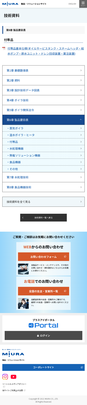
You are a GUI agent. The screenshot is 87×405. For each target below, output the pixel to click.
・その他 (12, 169)
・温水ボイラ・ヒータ (21, 135)
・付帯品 (12, 142)
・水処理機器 (15, 148)
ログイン (45, 335)
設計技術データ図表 (23, 90)
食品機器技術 (19, 187)
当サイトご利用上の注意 (12, 390)
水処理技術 (17, 177)
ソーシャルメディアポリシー (14, 384)
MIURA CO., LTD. (51, 398)
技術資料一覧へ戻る (43, 217)
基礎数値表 (17, 70)
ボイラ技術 (17, 100)
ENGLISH (72, 3)
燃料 (13, 80)
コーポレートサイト (43, 367)
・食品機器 (14, 162)
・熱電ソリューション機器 (23, 155)
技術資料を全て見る (18, 202)
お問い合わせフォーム (43, 257)
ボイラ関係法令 (20, 110)
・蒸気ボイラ (15, 128)
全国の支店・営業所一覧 (43, 291)
